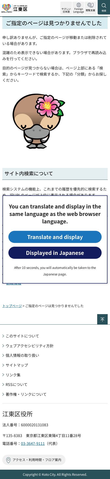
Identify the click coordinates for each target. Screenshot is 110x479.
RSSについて (17, 384)
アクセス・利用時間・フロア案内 (37, 459)
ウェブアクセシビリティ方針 (30, 345)
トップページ (12, 305)
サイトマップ (17, 365)
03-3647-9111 (33, 443)
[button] (78, 8)
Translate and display (55, 237)
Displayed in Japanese (55, 253)
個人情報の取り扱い (22, 355)
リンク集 (13, 375)
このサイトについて (22, 336)
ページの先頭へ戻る (107, 316)
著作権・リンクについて (26, 394)
